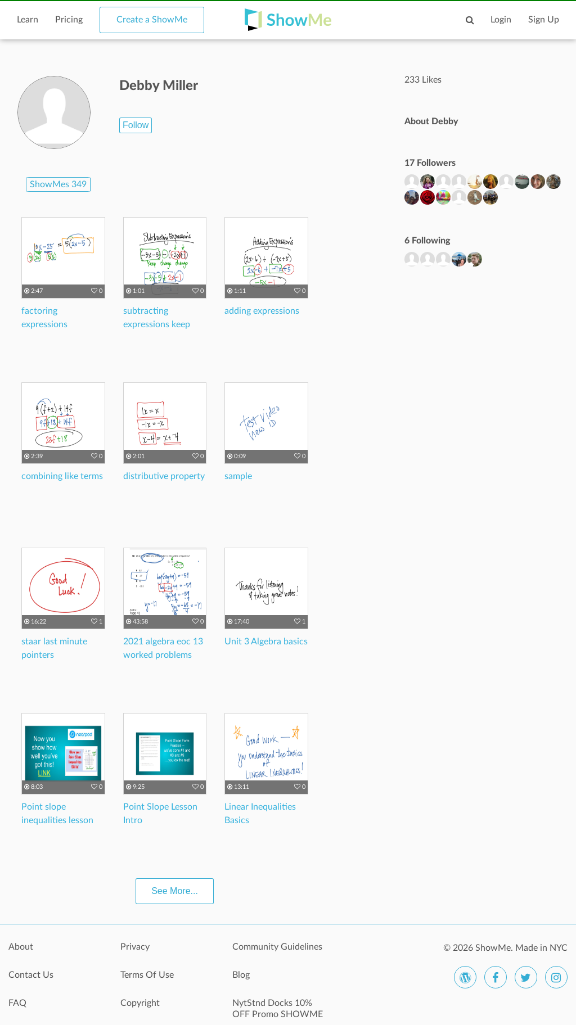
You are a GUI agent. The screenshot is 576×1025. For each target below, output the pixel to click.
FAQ (17, 1003)
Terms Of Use (147, 974)
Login (500, 19)
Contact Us (30, 974)
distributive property (164, 476)
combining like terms (62, 476)
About (20, 946)
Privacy (135, 946)
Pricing (69, 19)
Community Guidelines (277, 946)
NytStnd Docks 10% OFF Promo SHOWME (277, 1009)
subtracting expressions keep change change (156, 324)
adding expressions (261, 310)
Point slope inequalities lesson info (57, 820)
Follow (135, 125)
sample (238, 476)
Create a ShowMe (151, 19)
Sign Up (543, 19)
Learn (27, 19)
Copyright (140, 1003)
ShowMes (58, 184)
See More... (174, 891)
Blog (241, 974)
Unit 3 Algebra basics (266, 641)
